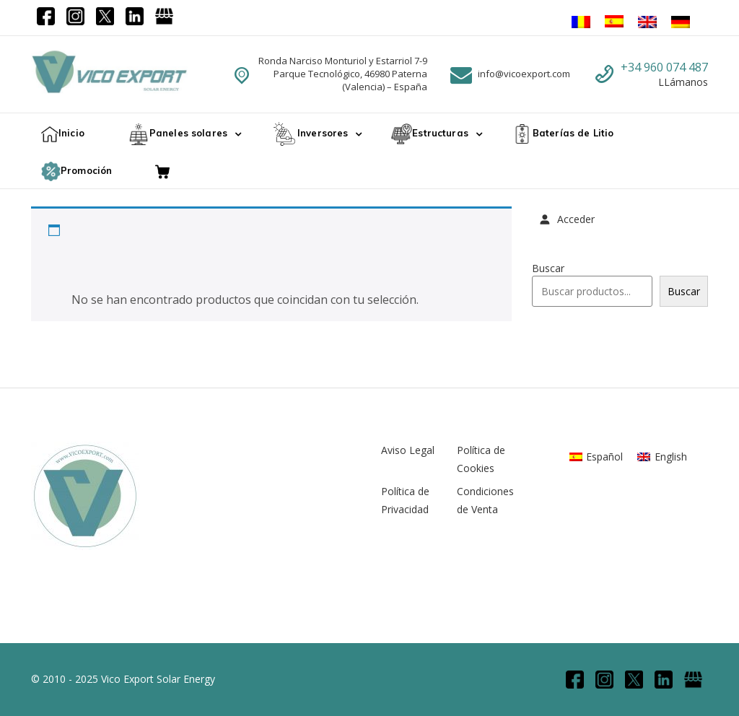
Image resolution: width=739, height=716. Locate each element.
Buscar (548, 268)
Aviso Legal (407, 450)
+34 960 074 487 (664, 67)
